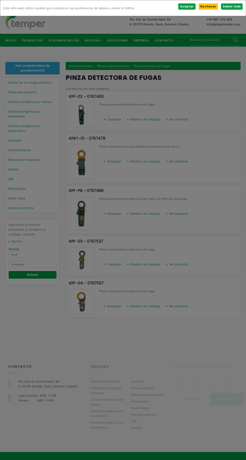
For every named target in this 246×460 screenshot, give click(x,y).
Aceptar (187, 6)
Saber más (232, 6)
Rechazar (208, 6)
